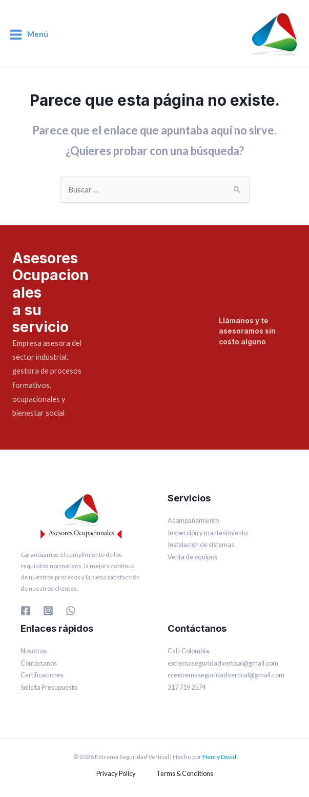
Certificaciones (42, 675)
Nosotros (33, 651)
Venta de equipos (192, 557)
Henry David (219, 757)
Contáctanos (38, 663)
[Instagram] (48, 611)
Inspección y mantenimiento (208, 533)
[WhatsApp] (71, 611)
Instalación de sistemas (201, 544)
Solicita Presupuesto (48, 687)
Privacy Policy (116, 773)
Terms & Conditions (184, 773)
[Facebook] (25, 611)
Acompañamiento (193, 520)
